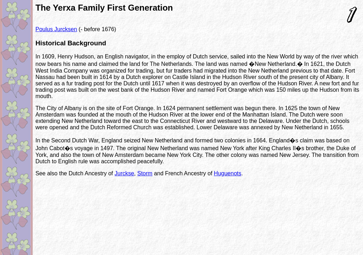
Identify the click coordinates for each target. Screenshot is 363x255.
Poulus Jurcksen (56, 29)
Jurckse (124, 173)
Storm (144, 173)
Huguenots (227, 173)
